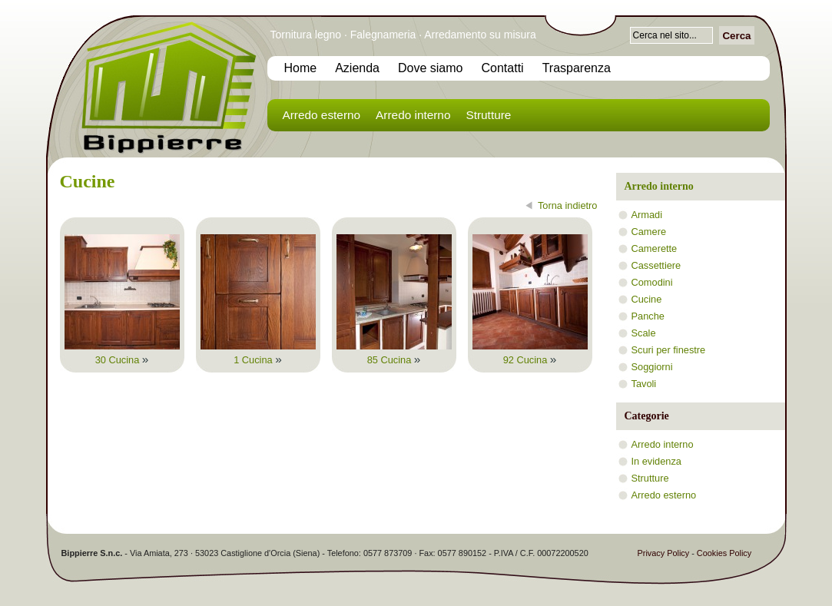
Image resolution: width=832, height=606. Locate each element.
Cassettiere (656, 265)
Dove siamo (430, 68)
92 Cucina (530, 360)
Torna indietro (568, 205)
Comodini (652, 282)
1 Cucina (258, 360)
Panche (648, 316)
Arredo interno (413, 114)
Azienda (357, 68)
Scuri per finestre (668, 350)
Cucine (646, 299)
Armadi (647, 214)
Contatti (503, 68)
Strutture (488, 114)
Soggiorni (652, 367)
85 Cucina (394, 360)
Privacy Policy (664, 553)
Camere (649, 231)
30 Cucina (122, 360)
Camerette (654, 248)
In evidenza (656, 461)
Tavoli (644, 383)
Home (300, 68)
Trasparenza (576, 68)
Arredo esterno (322, 114)
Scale (643, 333)
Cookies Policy (724, 553)
